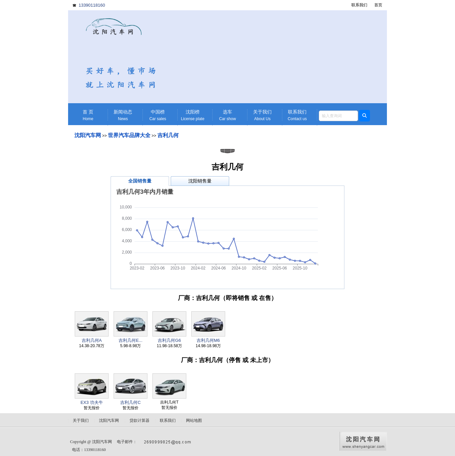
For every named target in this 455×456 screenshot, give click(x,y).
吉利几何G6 (169, 340)
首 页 (88, 115)
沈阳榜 (193, 115)
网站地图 (194, 420)
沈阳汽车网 (87, 135)
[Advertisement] (279, 56)
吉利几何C (130, 402)
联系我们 (359, 5)
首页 (378, 5)
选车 (227, 115)
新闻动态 (123, 115)
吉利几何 (168, 135)
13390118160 (92, 5)
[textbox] (338, 116)
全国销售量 (139, 181)
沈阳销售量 (200, 181)
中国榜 (158, 115)
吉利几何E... (130, 340)
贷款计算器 (139, 420)
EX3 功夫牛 (91, 402)
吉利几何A (92, 340)
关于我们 (262, 115)
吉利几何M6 (208, 340)
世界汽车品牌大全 (129, 135)
